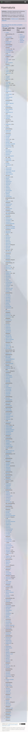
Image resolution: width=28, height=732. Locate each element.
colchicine (8, 217)
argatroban (8, 124)
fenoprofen (8, 301)
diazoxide (8, 247)
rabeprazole (8, 547)
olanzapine (8, 476)
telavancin (8, 617)
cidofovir (7, 193)
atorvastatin (8, 134)
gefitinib (7, 347)
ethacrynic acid (9, 288)
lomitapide (8, 414)
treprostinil (8, 675)
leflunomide (8, 408)
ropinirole (8, 577)
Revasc (7, 86)
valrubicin (8, 688)
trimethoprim (8, 676)
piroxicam (8, 526)
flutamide (8, 315)
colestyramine (9, 219)
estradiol (8, 286)
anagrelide (8, 116)
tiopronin (8, 658)
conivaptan (8, 220)
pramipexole (8, 532)
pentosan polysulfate (10, 515)
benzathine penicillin (10, 144)
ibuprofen (8, 366)
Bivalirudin (8, 43)
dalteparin (8, 232)
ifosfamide (8, 368)
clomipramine (9, 208)
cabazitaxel (8, 165)
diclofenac (8, 249)
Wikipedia (4, 20)
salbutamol (8, 590)
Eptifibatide (8, 55)
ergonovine (8, 277)
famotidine (8, 297)
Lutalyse (7, 77)
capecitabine (8, 172)
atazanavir (8, 131)
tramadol (8, 667)
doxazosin (8, 261)
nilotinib (7, 465)
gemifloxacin (8, 353)
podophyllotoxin (9, 529)
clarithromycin (9, 204)
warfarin (7, 700)
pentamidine (8, 514)
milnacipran (8, 432)
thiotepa (7, 651)
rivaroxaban (8, 572)
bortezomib (8, 153)
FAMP (7, 58)
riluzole (7, 565)
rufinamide (8, 583)
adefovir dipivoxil (9, 103)
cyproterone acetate (10, 226)
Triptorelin (22, 40)
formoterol (8, 324)
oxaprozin (8, 494)
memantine (8, 422)
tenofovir (8, 623)
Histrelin (22, 42)
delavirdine (8, 243)
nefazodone (8, 459)
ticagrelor (8, 655)
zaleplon (7, 702)
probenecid (8, 538)
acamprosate (9, 94)
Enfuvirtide (8, 52)
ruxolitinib (8, 586)
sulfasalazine (9, 610)
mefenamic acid (9, 416)
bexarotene (8, 145)
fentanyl (7, 303)
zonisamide (8, 715)
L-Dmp (7, 70)
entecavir (8, 273)
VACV (7, 89)
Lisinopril (8, 76)
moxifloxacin (8, 444)
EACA (21, 34)
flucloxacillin (8, 306)
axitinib (7, 139)
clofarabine (8, 205)
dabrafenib (8, 231)
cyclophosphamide (10, 223)
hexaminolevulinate (10, 359)
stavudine (8, 608)
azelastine (8, 140)
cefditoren (8, 180)
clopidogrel (8, 211)
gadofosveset (9, 338)
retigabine (8, 556)
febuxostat (8, 298)
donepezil (8, 258)
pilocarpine (8, 523)
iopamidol (8, 380)
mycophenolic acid (10, 450)
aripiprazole (8, 130)
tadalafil (7, 616)
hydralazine (8, 360)
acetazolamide (9, 97)
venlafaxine (8, 693)
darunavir (8, 238)
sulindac (7, 611)
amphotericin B (9, 112)
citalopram (8, 201)
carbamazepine (9, 174)
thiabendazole (9, 648)
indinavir (7, 374)
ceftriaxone (8, 183)
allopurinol (8, 106)
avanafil (7, 137)
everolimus (8, 295)
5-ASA (7, 32)
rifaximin (7, 563)
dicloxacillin (8, 252)
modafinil (8, 443)
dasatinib (8, 240)
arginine (7, 127)
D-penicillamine (9, 50)
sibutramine (8, 599)
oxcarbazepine (9, 496)
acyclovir (8, 101)
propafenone (8, 541)
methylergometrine (10, 429)
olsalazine (8, 487)
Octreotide (8, 82)
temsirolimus (8, 622)
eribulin (7, 279)
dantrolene (8, 237)
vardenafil (8, 691)
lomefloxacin (8, 413)
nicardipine (8, 462)
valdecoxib (8, 684)
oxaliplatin (8, 493)
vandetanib (8, 690)
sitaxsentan (8, 605)
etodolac (8, 291)
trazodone (8, 673)
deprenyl (8, 244)
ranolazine (8, 548)
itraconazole (8, 390)
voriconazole (8, 697)
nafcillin (7, 455)
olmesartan (8, 479)
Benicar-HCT (9, 41)
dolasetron (8, 256)
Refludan (8, 85)
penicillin (8, 512)
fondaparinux (9, 320)
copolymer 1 (8, 222)
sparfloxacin (8, 607)
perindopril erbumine (10, 521)
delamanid (8, 241)
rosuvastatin (8, 581)
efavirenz (8, 267)
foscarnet (8, 326)
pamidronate (8, 502)
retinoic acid (8, 557)
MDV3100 (8, 79)
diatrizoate (8, 246)
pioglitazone (8, 524)
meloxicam (8, 419)
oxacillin (7, 491)
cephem (7, 186)
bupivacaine (8, 160)
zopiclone (8, 718)
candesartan (8, 169)
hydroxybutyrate (9, 363)
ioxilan (7, 386)
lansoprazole (8, 405)
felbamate (8, 300)
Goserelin (8, 65)
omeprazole (8, 488)
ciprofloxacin (8, 196)
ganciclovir (8, 344)
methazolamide (9, 426)
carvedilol (8, 177)
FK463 (7, 59)
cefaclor (7, 178)
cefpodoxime (8, 181)
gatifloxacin (8, 345)
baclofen (8, 142)
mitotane (8, 440)
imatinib (7, 371)
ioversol (7, 384)
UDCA (7, 88)
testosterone (8, 628)
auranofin (8, 136)
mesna (7, 425)
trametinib (8, 672)
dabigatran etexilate (10, 228)
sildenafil (8, 601)
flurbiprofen (8, 314)
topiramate (8, 666)
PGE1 (7, 83)
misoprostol (8, 437)
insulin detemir (9, 377)
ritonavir (7, 571)
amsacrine (8, 115)
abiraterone (8, 91)
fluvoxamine (8, 317)
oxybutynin (8, 497)
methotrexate (9, 428)
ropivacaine (8, 578)
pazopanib (8, 511)
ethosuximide (9, 289)
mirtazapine (8, 434)
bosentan (8, 154)
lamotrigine (8, 402)
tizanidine (8, 660)
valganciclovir (9, 685)
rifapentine (8, 562)
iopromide (8, 381)
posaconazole (9, 530)
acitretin (7, 98)
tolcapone (8, 661)
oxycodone (8, 499)
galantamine (8, 341)
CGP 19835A (9, 46)
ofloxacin (8, 473)
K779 (7, 68)
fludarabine (8, 307)
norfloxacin (8, 470)
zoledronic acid (9, 708)
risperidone (8, 568)
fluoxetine (8, 311)
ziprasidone (8, 705)
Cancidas (8, 49)
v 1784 (7, 681)
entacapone (8, 271)
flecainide (8, 304)
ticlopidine (8, 657)
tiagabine (8, 652)
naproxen (8, 456)
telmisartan (8, 620)
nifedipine (8, 464)
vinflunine (8, 696)
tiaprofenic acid (9, 654)
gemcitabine (8, 348)
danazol (7, 235)
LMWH (7, 71)
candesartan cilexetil (10, 171)
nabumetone (8, 452)
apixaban (8, 118)
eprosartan (8, 276)
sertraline (8, 596)
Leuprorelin (8, 73)
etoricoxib (8, 294)
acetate (7, 95)
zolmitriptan (8, 712)
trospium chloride (10, 679)
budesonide (8, 159)
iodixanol (8, 378)
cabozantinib (8, 168)
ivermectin (8, 392)
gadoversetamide (10, 339)
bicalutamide (8, 147)
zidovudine (8, 703)
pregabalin (8, 535)
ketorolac (8, 395)
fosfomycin (8, 327)
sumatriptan (8, 613)
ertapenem (8, 280)
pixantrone (8, 527)
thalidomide (8, 643)
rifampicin (8, 560)
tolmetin (7, 664)
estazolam (8, 285)
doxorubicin (8, 265)
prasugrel (8, 533)
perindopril (8, 520)
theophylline (8, 646)
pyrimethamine (9, 545)
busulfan (8, 163)
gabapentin (8, 332)
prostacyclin (8, 544)
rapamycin (8, 550)
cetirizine (8, 187)
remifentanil (8, 553)
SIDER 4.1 (8, 2)
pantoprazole (9, 505)
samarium (8, 595)
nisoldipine (8, 468)
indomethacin (9, 375)
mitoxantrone (9, 441)
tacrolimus (8, 614)
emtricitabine (8, 268)
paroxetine (8, 508)
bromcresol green (10, 156)
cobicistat (8, 214)
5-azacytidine (9, 37)
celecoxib (8, 184)
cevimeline (8, 189)
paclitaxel (8, 500)
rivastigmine (8, 574)
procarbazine (9, 539)
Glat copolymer (9, 62)
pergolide (8, 517)
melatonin (8, 417)
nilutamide (8, 467)
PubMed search (14, 18)
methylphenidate (9, 431)
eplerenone (8, 274)
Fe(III (7, 61)
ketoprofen (8, 393)
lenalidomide (8, 410)
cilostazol (8, 195)
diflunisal (8, 255)
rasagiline (8, 551)
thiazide (7, 649)
